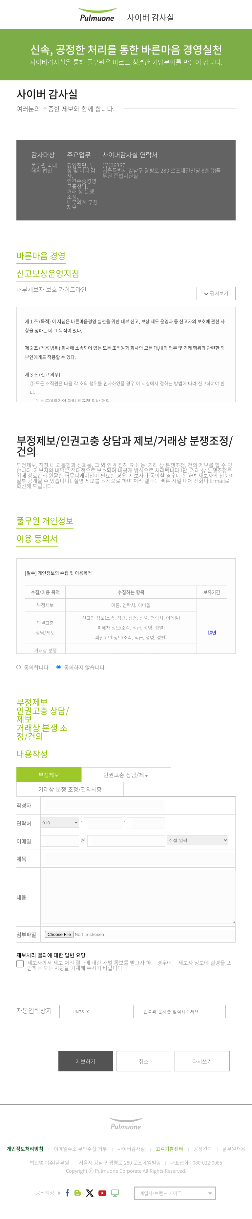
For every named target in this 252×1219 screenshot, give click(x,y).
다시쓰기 (202, 1061)
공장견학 (203, 1148)
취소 (144, 1061)
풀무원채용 (233, 1148)
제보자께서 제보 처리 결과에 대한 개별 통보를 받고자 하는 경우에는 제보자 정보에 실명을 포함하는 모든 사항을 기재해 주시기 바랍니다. (129, 965)
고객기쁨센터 (169, 1148)
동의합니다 (36, 667)
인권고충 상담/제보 (126, 775)
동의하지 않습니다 (84, 667)
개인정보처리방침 (25, 1148)
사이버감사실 (131, 1148)
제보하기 (85, 1061)
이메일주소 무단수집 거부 (80, 1148)
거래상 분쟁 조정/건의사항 (70, 789)
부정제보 (48, 775)
